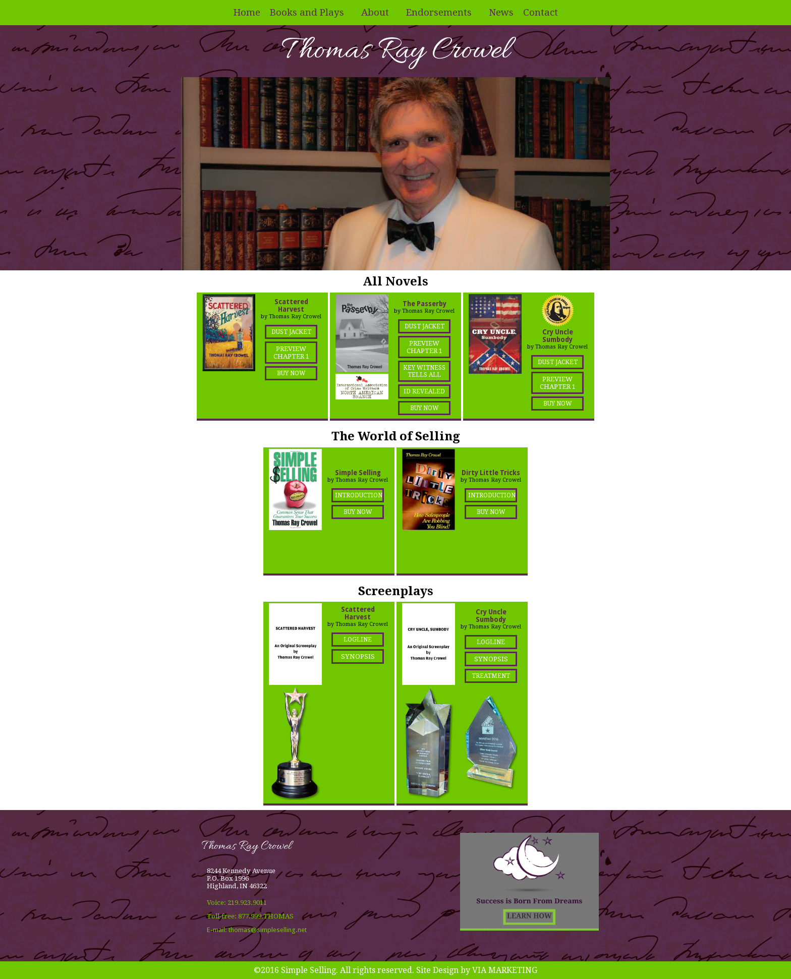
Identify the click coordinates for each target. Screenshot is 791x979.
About (375, 12)
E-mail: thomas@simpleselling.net (257, 930)
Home (247, 12)
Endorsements (439, 12)
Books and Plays (307, 12)
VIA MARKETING (504, 970)
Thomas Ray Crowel (395, 51)
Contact (540, 12)
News (501, 12)
